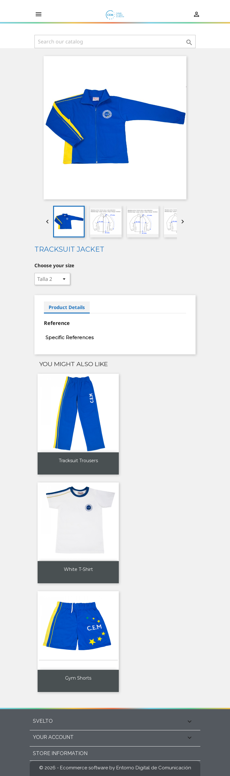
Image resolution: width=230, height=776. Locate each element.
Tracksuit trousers (78, 460)
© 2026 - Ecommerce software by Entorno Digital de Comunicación (115, 768)
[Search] (115, 41)
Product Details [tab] (67, 307)
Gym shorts (78, 678)
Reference (57, 323)
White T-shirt (78, 569)
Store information (60, 753)
